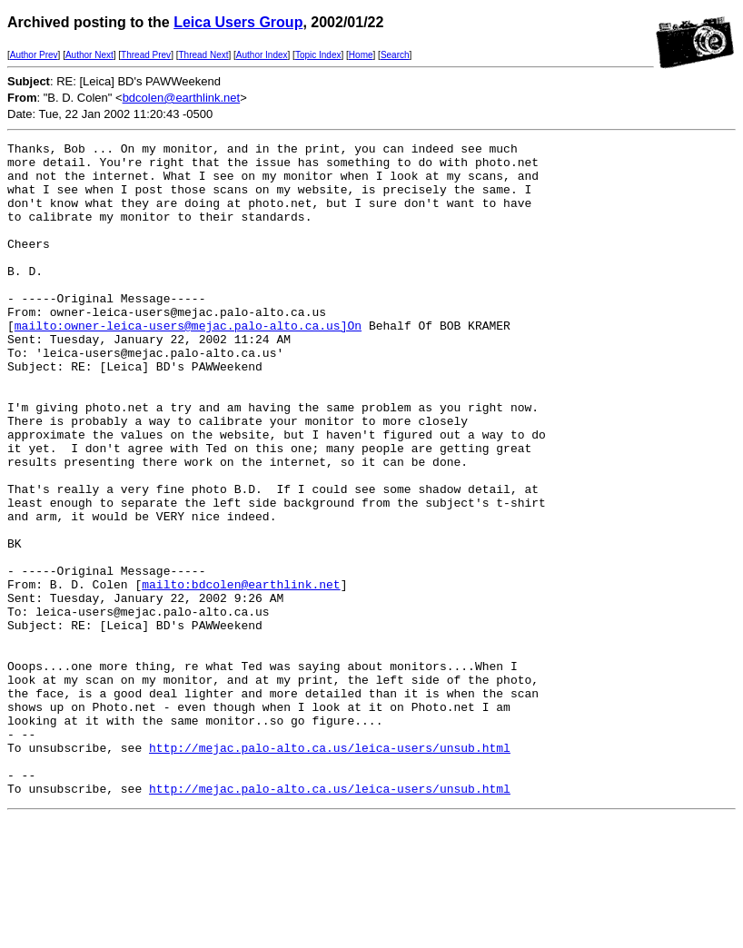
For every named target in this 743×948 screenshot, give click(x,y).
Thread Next (203, 55)
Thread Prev (146, 55)
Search (395, 55)
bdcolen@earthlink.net (182, 97)
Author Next (89, 55)
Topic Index (318, 55)
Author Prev (34, 55)
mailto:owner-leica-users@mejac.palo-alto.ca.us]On (188, 363)
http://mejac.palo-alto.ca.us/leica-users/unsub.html (329, 870)
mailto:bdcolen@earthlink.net (241, 674)
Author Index (262, 55)
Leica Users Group (237, 22)
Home (361, 55)
